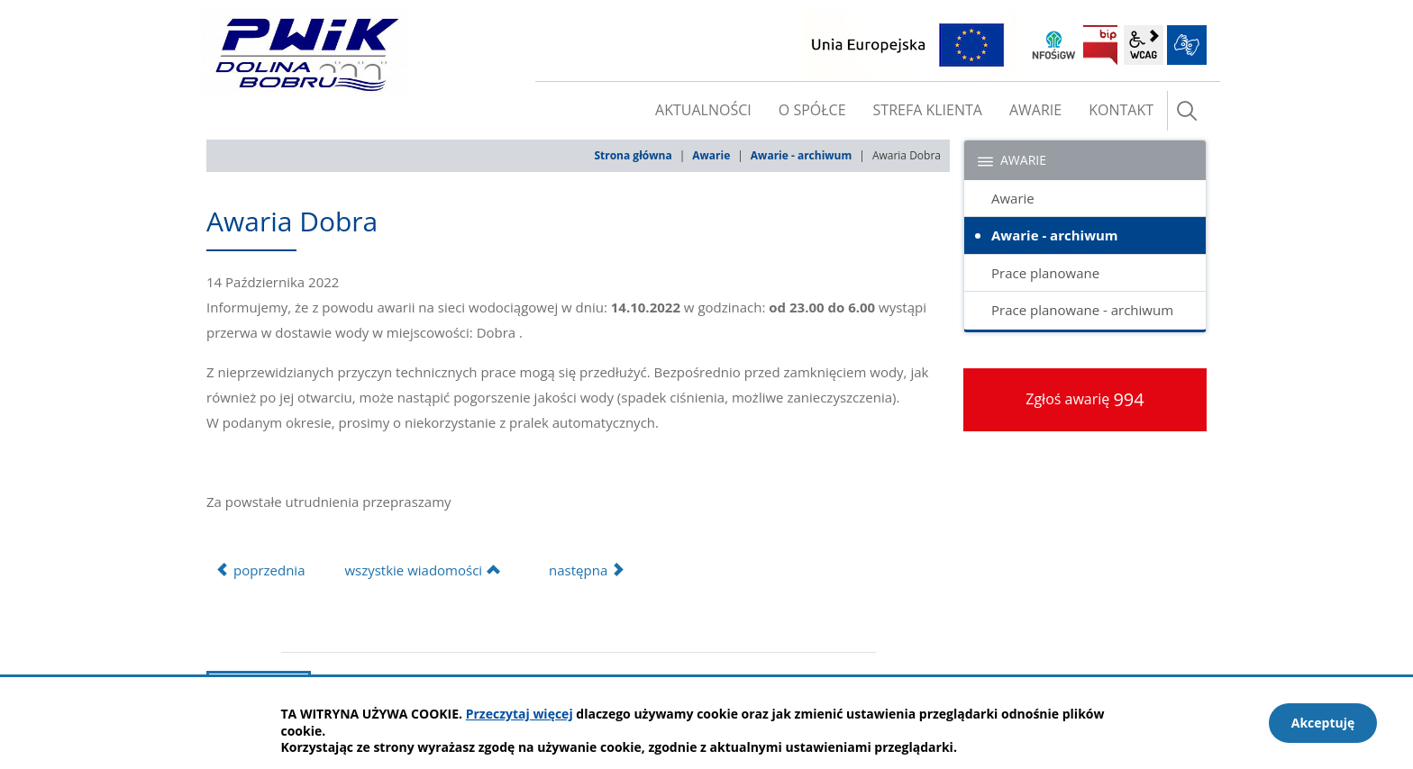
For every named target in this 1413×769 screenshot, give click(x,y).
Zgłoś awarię (1085, 399)
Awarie (711, 155)
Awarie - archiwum (801, 155)
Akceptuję (1323, 722)
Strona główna (632, 155)
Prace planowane (1045, 273)
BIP (1100, 45)
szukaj (1187, 111)
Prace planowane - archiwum (1082, 310)
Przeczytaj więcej (519, 713)
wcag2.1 (1143, 45)
